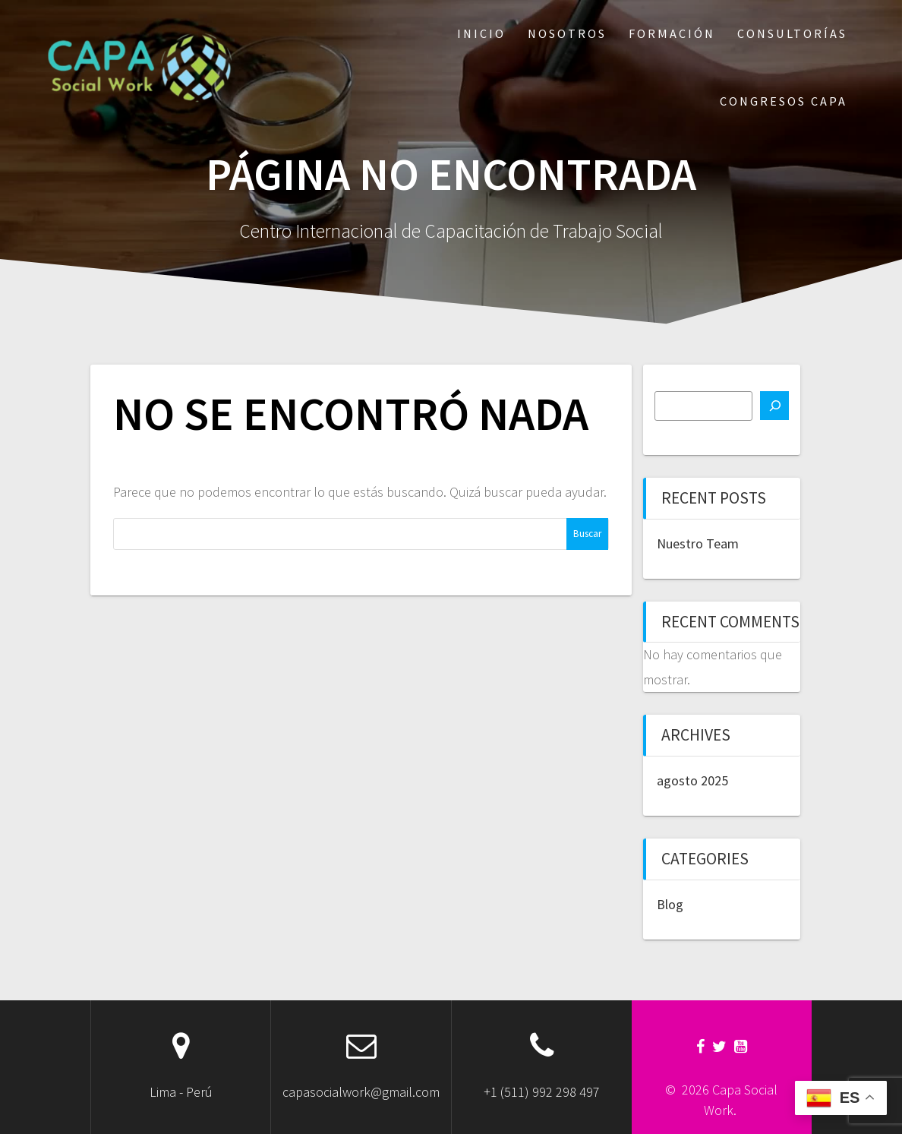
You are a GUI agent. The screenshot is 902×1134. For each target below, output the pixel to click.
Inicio (481, 33)
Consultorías (792, 33)
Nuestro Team (698, 543)
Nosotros (567, 33)
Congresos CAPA (783, 101)
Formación (672, 33)
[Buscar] (774, 405)
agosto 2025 (692, 780)
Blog (670, 904)
